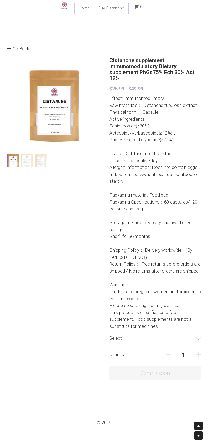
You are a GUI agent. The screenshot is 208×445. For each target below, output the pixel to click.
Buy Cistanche (111, 8)
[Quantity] (183, 355)
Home (84, 8)
